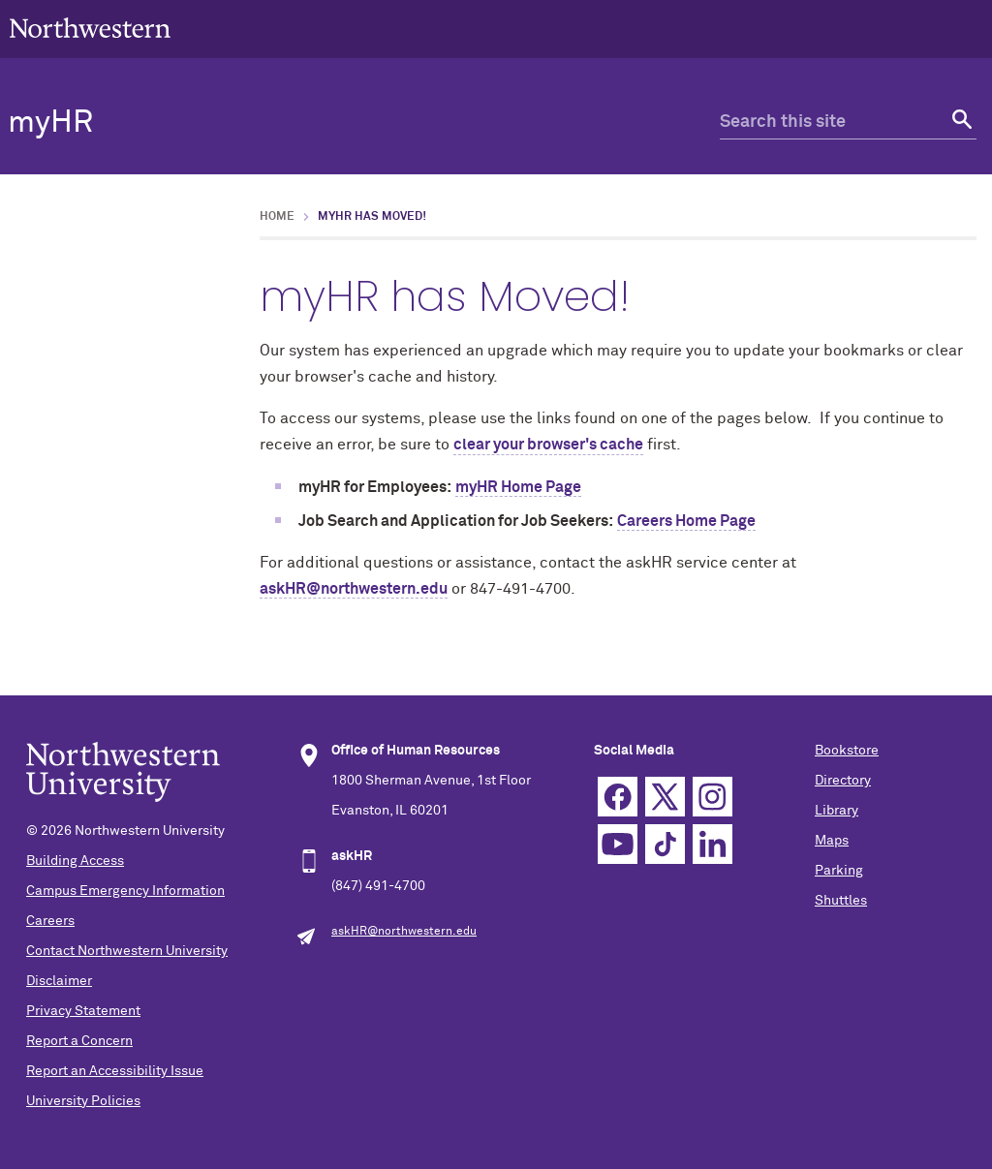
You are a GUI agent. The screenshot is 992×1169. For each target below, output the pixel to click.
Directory (843, 780)
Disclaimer (59, 981)
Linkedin (712, 844)
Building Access (75, 861)
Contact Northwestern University (127, 951)
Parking (839, 870)
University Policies (83, 1101)
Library (836, 810)
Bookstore (847, 750)
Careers (50, 921)
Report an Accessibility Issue (114, 1071)
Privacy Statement (83, 1011)
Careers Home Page (686, 521)
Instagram (712, 796)
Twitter (665, 796)
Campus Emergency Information (125, 891)
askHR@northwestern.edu (354, 589)
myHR (50, 123)
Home (277, 217)
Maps (832, 840)
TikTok (665, 844)
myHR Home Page (518, 487)
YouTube (617, 844)
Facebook (617, 796)
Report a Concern (79, 1041)
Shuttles (841, 901)
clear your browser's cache (548, 444)
